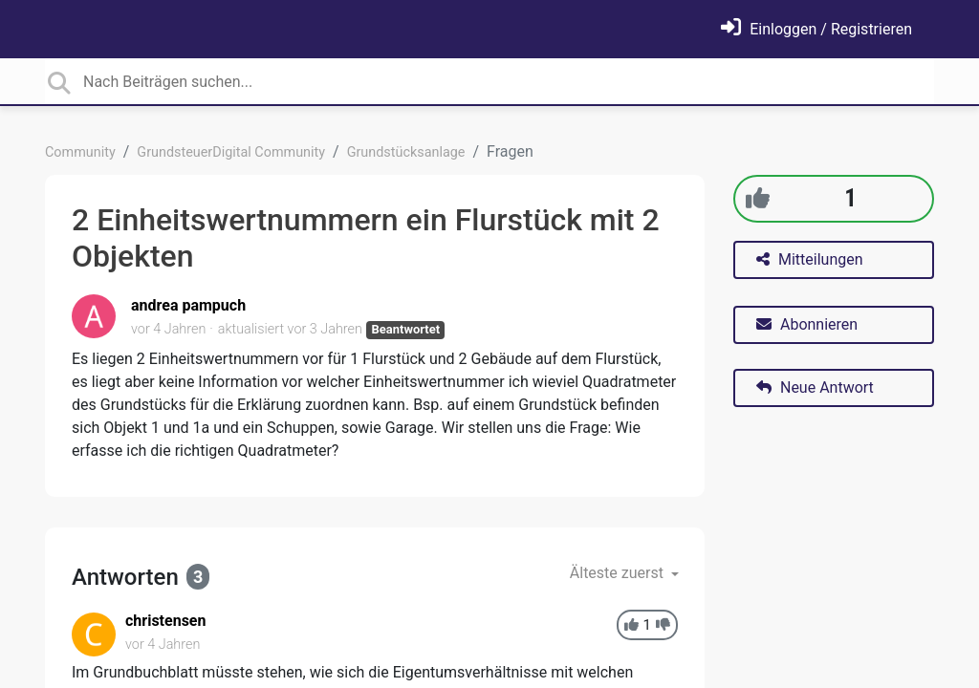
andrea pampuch (188, 305)
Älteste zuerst (618, 573)
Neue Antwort (815, 387)
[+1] (758, 198)
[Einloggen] (816, 29)
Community (80, 152)
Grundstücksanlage (406, 152)
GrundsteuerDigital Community (231, 152)
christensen (165, 621)
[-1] (663, 625)
